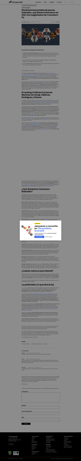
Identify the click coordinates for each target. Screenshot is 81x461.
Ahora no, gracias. (48, 236)
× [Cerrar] (59, 222)
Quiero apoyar (39, 236)
